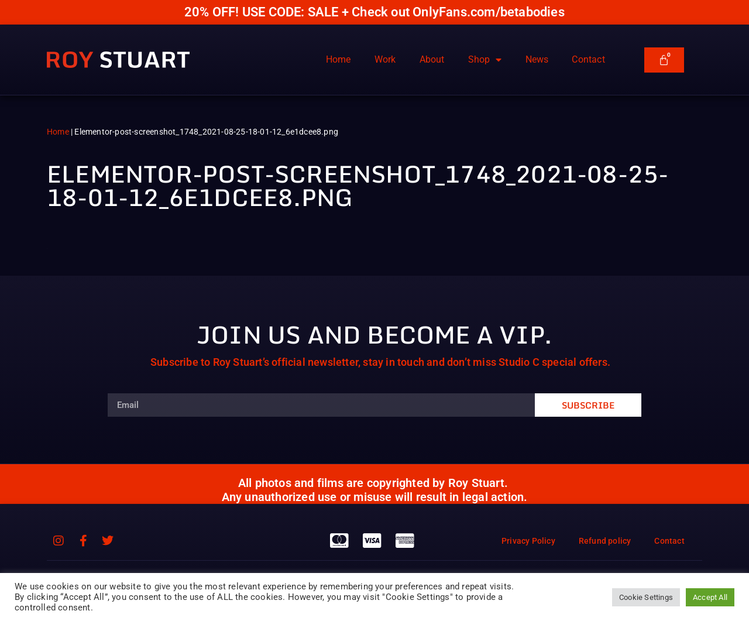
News (537, 59)
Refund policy (605, 540)
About (432, 59)
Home (338, 59)
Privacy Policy (528, 540)
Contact (588, 59)
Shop (485, 59)
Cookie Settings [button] (646, 597)
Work (385, 59)
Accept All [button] (710, 597)
